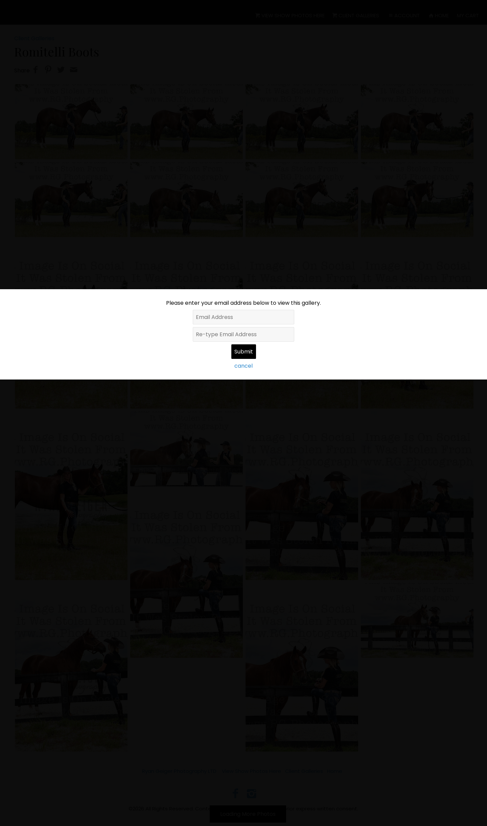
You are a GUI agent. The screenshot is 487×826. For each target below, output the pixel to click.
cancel (243, 366)
